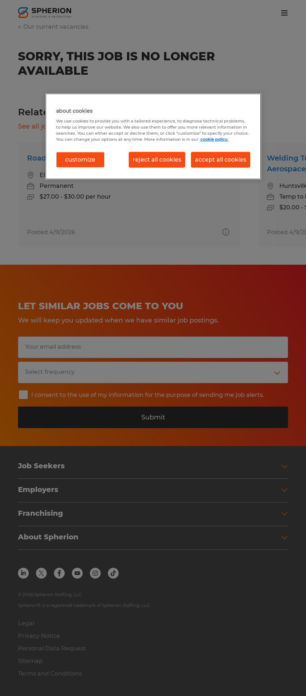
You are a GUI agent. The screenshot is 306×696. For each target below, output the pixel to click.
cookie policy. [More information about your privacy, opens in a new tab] (214, 139)
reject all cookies (157, 159)
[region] (153, 136)
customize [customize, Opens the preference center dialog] (80, 159)
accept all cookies (220, 159)
